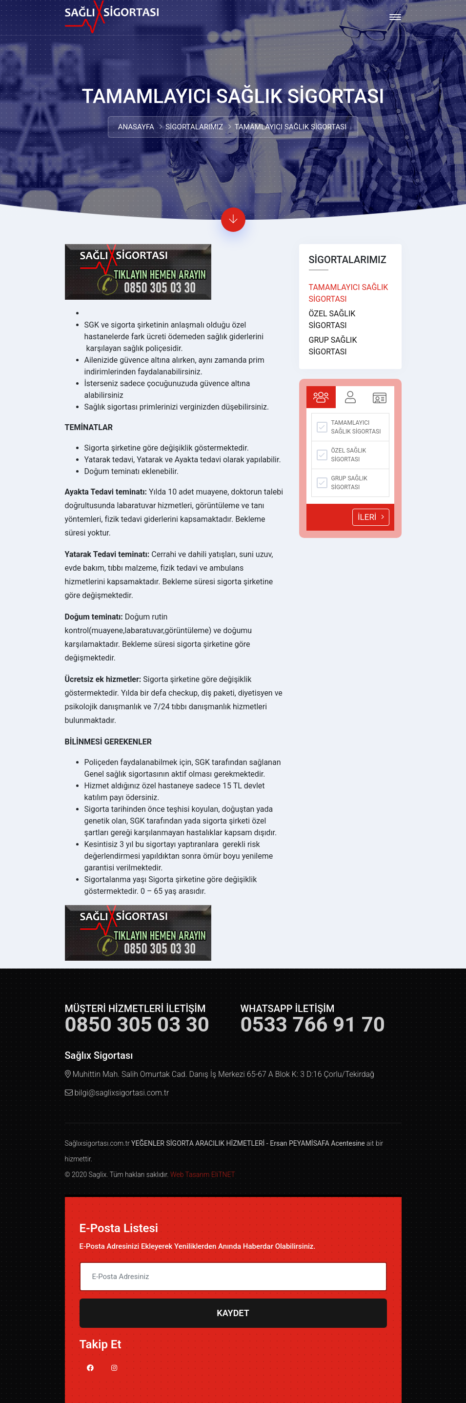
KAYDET (233, 1313)
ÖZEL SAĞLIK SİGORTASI (335, 319)
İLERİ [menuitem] (376, 517)
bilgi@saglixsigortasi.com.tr (121, 1092)
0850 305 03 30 (137, 1024)
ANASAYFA (136, 127)
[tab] (324, 397)
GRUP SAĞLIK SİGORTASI (336, 345)
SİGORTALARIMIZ (194, 127)
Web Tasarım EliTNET (202, 1174)
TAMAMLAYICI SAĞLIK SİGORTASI (351, 293)
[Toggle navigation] (395, 17)
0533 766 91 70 (313, 1024)
